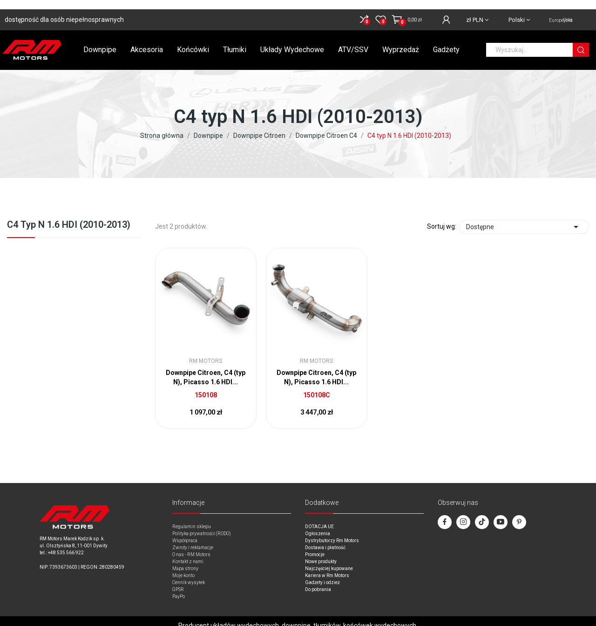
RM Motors (205, 351)
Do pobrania (318, 580)
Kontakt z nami (187, 552)
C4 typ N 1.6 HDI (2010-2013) (68, 216)
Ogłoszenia (317, 524)
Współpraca (184, 531)
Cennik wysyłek (188, 573)
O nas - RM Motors (191, 545)
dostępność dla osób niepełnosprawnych (64, 10)
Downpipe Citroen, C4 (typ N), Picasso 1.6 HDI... (205, 368)
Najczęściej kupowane (329, 559)
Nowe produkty (321, 552)
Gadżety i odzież (322, 573)
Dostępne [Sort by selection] (524, 217)
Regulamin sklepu (191, 517)
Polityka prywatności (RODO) (201, 524)
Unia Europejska (561, 11)
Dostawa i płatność (325, 538)
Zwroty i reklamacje (192, 538)
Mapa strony (185, 559)
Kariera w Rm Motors (327, 566)
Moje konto (183, 566)
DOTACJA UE (319, 517)
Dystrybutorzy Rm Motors (332, 531)
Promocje (315, 545)
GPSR (178, 580)
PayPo (178, 587)
